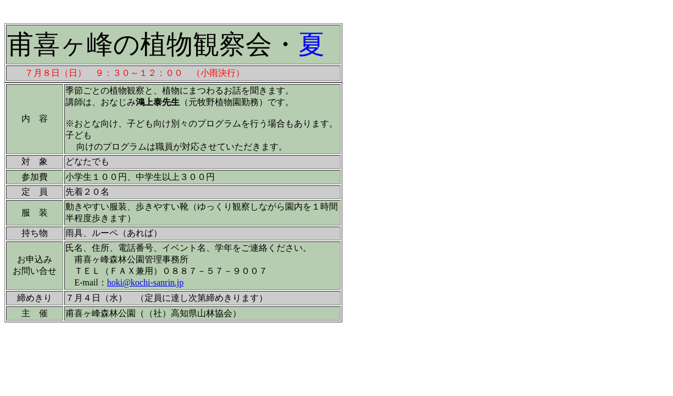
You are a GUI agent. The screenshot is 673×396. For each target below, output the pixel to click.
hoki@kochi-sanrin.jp (145, 282)
